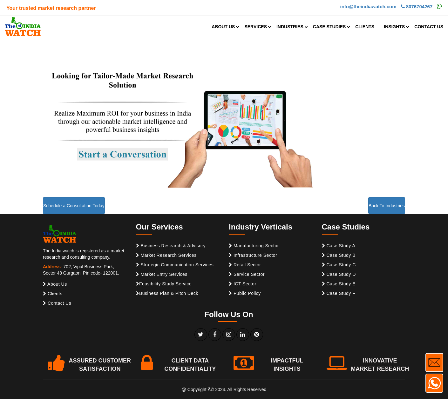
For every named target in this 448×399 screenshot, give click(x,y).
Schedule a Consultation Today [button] (74, 205)
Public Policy (245, 293)
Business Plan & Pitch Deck (167, 293)
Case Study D (339, 274)
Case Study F (339, 293)
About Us (55, 284)
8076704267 (417, 6)
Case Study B (339, 255)
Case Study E (339, 283)
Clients (52, 293)
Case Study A (339, 245)
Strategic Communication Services (175, 264)
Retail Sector (245, 264)
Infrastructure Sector (253, 255)
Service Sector (247, 274)
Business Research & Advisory (171, 245)
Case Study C (339, 264)
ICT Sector (242, 283)
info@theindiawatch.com (368, 6)
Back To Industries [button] (387, 205)
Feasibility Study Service (164, 283)
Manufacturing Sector (254, 245)
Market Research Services (166, 255)
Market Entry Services (161, 274)
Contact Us (57, 303)
